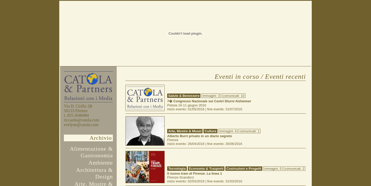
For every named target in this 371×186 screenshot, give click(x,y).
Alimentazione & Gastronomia (91, 152)
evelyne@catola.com (81, 124)
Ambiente (100, 162)
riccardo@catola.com (81, 120)
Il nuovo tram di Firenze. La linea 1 (194, 173)
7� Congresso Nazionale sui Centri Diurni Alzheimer (209, 101)
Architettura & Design (94, 173)
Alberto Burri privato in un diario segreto (199, 136)
